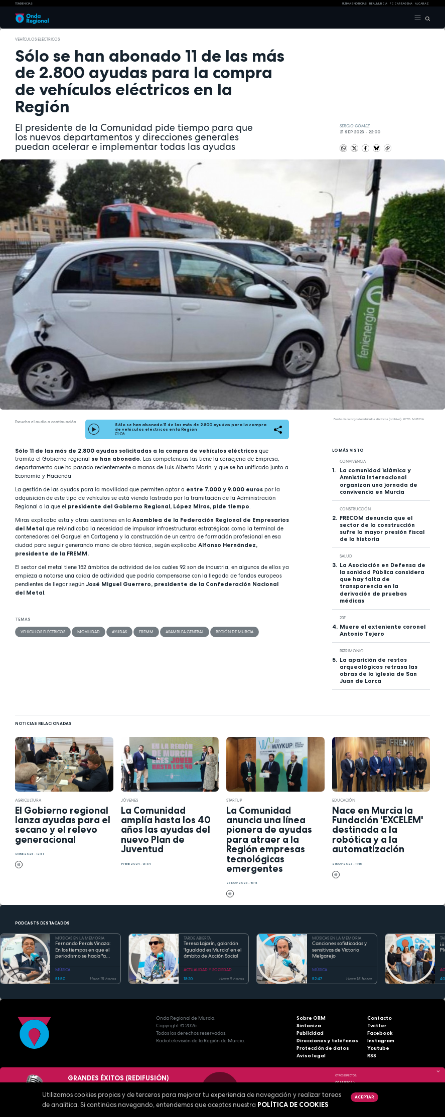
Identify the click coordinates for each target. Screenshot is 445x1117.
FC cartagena (401, 4)
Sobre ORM (311, 1018)
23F (343, 617)
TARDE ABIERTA (197, 938)
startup (234, 800)
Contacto (379, 1018)
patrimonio (352, 650)
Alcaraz (422, 4)
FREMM (146, 631)
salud (346, 555)
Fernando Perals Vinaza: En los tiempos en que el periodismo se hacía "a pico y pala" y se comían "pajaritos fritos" (83, 950)
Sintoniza (308, 1025)
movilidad (88, 631)
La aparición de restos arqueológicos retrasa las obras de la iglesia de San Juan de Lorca (378, 670)
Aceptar (364, 1096)
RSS (371, 1055)
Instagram (380, 1040)
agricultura (28, 800)
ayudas (119, 631)
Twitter (376, 1025)
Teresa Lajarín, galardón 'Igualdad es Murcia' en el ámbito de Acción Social (212, 950)
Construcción (355, 508)
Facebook (380, 1033)
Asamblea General (185, 631)
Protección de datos (322, 1048)
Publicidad (310, 1033)
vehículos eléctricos (37, 39)
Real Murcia (378, 4)
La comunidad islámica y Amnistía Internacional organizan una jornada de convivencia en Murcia (378, 481)
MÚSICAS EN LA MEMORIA (79, 938)
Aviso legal (311, 1055)
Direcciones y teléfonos (327, 1040)
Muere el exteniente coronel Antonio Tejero (382, 630)
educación (343, 800)
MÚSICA (62, 969)
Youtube (378, 1048)
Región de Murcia (234, 631)
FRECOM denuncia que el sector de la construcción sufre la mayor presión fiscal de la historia (382, 528)
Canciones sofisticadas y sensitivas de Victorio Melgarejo (339, 950)
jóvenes (129, 800)
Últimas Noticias (354, 4)
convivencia (353, 461)
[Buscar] (425, 18)
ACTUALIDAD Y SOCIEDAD (208, 969)
